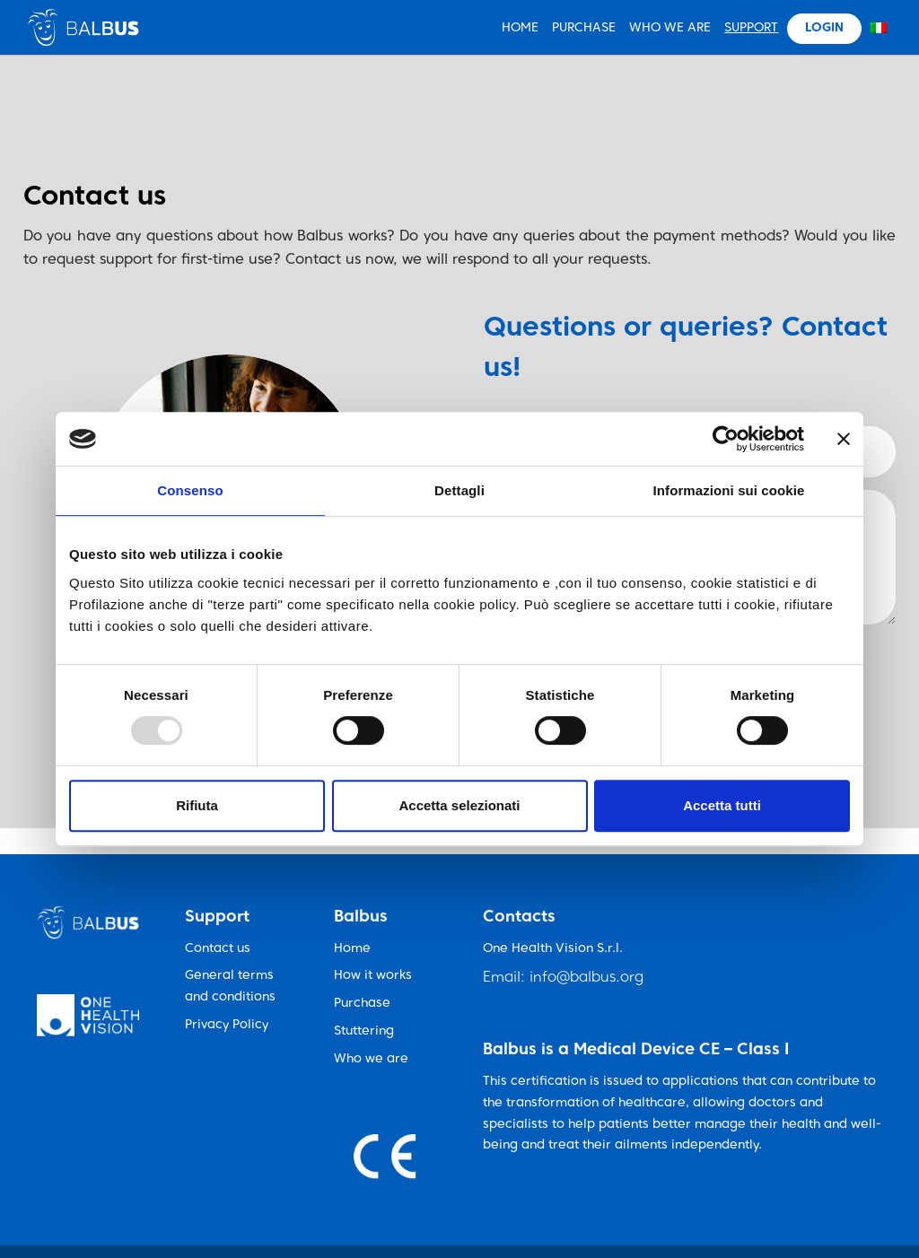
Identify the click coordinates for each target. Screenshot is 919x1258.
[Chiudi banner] (843, 438)
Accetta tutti (722, 805)
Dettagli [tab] (459, 490)
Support (751, 28)
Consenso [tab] (190, 490)
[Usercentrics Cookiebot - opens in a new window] (725, 438)
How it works (373, 976)
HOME (520, 28)
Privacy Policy (226, 1025)
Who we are (371, 1059)
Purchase (584, 28)
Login (824, 28)
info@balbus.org (586, 978)
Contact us (217, 949)
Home (352, 949)
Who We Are (670, 28)
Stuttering (364, 1031)
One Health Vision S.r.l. (553, 949)
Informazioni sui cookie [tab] (729, 490)
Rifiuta (197, 805)
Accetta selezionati (459, 805)
